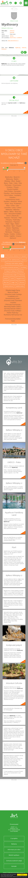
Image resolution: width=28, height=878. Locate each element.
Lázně (12, 278)
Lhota (13, 205)
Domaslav (17, 191)
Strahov (8, 230)
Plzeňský (12, 32)
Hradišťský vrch (13, 296)
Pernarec (14, 218)
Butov (6, 183)
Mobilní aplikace (14, 855)
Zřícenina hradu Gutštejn (13, 294)
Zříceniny (20, 271)
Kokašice (12, 197)
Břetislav (7, 181)
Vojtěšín (12, 236)
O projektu (14, 838)
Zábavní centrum (8, 286)
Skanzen (24, 260)
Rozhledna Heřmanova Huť (13, 315)
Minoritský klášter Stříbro (12, 307)
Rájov (12, 224)
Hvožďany (17, 195)
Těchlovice (8, 232)
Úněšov (18, 234)
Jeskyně (6, 278)
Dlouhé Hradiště (12, 189)
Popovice (16, 222)
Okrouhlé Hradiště (15, 214)
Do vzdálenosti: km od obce (12, 163)
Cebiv (15, 183)
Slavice (8, 228)
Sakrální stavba (20, 286)
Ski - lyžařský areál (14, 260)
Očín (5, 214)
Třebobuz (16, 232)
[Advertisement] (14, 131)
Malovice (16, 210)
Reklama (14, 844)
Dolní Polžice (8, 191)
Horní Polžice (8, 195)
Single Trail (14, 282)
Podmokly (16, 220)
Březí (13, 181)
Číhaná (16, 187)
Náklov (6, 212)
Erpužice (7, 193)
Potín (7, 224)
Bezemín (17, 177)
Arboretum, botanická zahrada (10, 267)
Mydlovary (9, 24)
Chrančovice (17, 185)
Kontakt (14, 866)
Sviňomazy (15, 230)
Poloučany (8, 222)
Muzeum (22, 282)
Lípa (17, 205)
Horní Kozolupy (16, 193)
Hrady (7, 271)
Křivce (20, 201)
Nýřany (11, 36)
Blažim (16, 179)
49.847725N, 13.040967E (16, 37)
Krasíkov (6, 201)
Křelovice (12, 30)
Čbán (11, 183)
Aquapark (23, 256)
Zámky (13, 271)
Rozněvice (3, 49)
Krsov (7, 203)
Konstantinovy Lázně (12, 199)
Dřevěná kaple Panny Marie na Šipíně (13, 291)
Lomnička (7, 208)
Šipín (13, 226)
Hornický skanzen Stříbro (12, 309)
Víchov (6, 236)
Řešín (17, 224)
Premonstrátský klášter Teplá (13, 320)
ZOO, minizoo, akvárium (12, 256)
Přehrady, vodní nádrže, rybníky (14, 263)
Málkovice (9, 210)
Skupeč (18, 226)
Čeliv (20, 183)
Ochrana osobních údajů (14, 861)
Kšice (8, 205)
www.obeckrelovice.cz (13, 40)
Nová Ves (18, 212)
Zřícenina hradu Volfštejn (12, 311)
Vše (3, 256)
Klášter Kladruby (12, 313)
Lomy (14, 208)
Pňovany (9, 220)
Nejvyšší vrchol (20, 278)
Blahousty (9, 179)
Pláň (20, 218)
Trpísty (6, 234)
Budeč (18, 181)
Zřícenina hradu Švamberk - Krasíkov (13, 301)
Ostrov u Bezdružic (12, 216)
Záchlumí (13, 238)
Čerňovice (8, 185)
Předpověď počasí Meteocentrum (15, 872)
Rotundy (21, 275)
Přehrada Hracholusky (12, 305)
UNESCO (4, 260)
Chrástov (9, 187)
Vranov (18, 236)
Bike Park (6, 282)
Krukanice (17, 203)
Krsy (11, 203)
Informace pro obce (14, 849)
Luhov (19, 208)
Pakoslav (24, 47)
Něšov (12, 212)
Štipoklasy (15, 228)
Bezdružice (8, 177)
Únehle (12, 234)
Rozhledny (23, 267)
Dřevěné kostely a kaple (10, 275)
